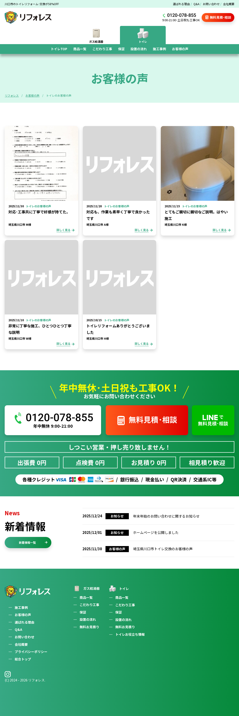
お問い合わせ (211, 4)
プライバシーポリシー (31, 651)
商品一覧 (79, 48)
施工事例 (159, 48)
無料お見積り (89, 626)
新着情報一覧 (33, 542)
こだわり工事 (102, 48)
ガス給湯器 (86, 588)
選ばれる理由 (181, 4)
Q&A (196, 4)
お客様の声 (180, 48)
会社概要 (228, 4)
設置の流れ (138, 48)
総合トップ (23, 659)
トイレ (118, 588)
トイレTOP (59, 48)
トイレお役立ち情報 (130, 634)
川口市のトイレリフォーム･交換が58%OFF (32, 4)
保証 (121, 48)
